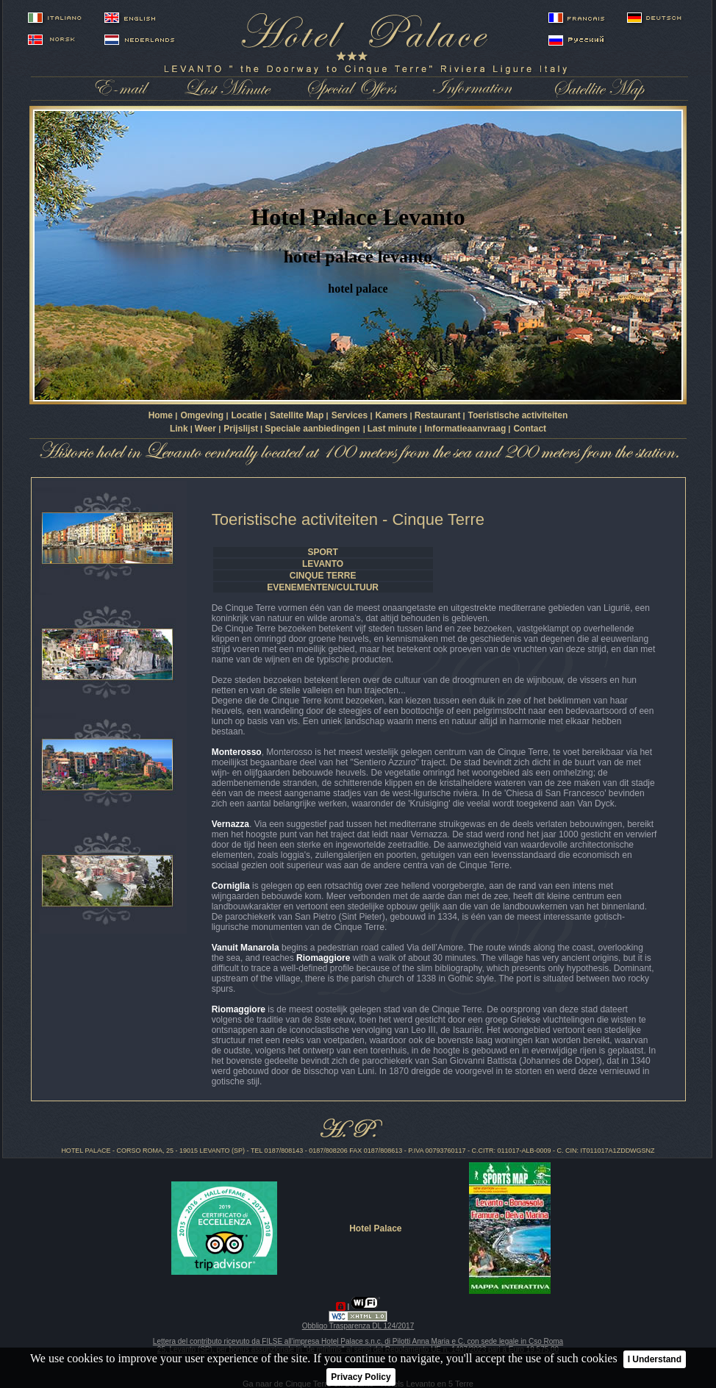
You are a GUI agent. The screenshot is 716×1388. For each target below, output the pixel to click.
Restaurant (438, 415)
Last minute (394, 428)
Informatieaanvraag (465, 428)
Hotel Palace (375, 1228)
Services (351, 415)
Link (179, 428)
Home (162, 415)
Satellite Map (298, 415)
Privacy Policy (360, 1377)
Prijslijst (240, 428)
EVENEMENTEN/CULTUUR (323, 587)
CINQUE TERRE (323, 575)
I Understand (654, 1359)
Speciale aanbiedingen (312, 428)
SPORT (322, 552)
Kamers (391, 415)
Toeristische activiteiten (518, 415)
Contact (529, 428)
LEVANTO (322, 564)
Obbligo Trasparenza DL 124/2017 (358, 1326)
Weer (206, 428)
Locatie (247, 415)
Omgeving (203, 415)
